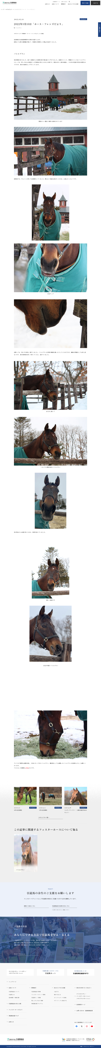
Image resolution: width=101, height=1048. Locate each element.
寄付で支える (57, 994)
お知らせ (47, 4)
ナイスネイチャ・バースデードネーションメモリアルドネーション (83, 996)
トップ (2, 9)
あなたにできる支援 (73, 4)
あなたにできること (19, 954)
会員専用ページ (56, 1)
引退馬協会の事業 (36, 991)
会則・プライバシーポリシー (87, 1046)
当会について (55, 4)
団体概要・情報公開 (14, 997)
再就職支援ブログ (14, 1016)
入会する (95, 3)
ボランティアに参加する (60, 1000)
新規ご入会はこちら (29, 906)
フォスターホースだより (16, 1010)
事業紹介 (63, 4)
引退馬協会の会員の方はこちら (60, 906)
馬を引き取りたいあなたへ (84, 988)
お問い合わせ (64, 1)
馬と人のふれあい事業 (37, 1000)
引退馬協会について (14, 991)
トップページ (12, 982)
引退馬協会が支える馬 (15, 1003)
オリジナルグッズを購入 (60, 997)
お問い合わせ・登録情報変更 (85, 1010)
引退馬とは (12, 994)
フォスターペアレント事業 (38, 994)
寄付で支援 (85, 3)
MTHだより (9, 9)
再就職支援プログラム (37, 1003)
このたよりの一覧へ (43, 817)
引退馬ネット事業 (36, 997)
